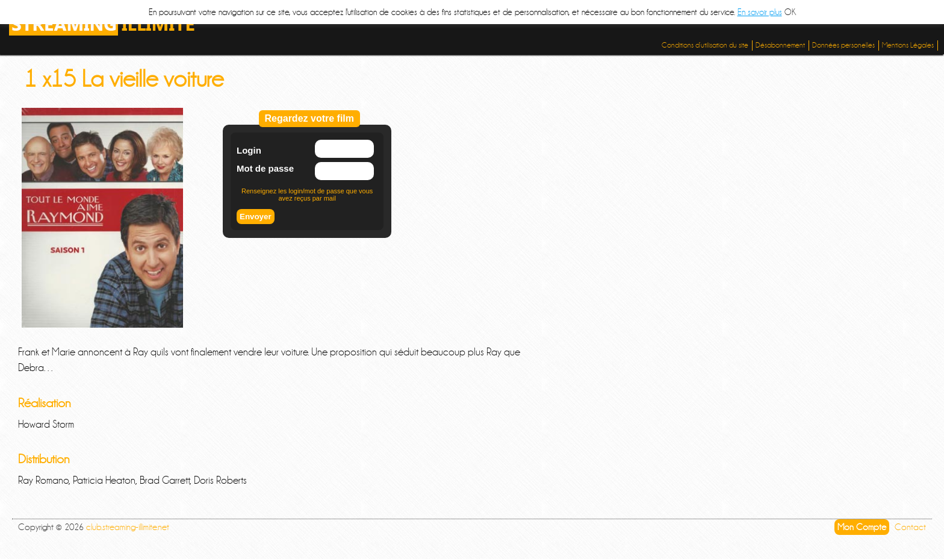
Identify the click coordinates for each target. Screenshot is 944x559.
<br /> (216, 224)
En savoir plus (760, 12)
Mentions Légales (908, 45)
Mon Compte (861, 527)
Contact (910, 527)
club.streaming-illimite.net (127, 527)
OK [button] (790, 12)
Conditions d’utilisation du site (705, 45)
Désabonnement (780, 45)
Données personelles (843, 45)
